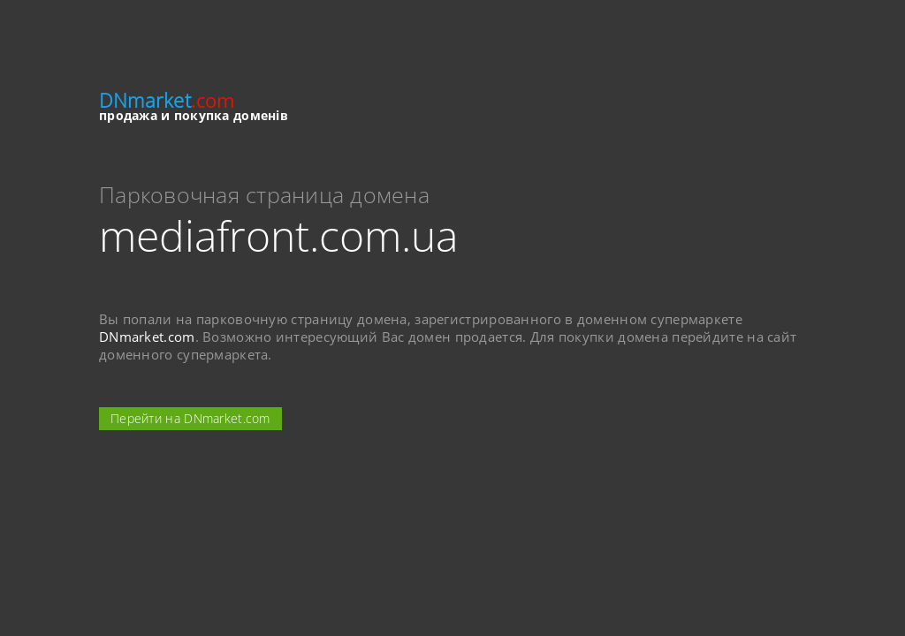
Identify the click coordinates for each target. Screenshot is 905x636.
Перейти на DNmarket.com (190, 418)
